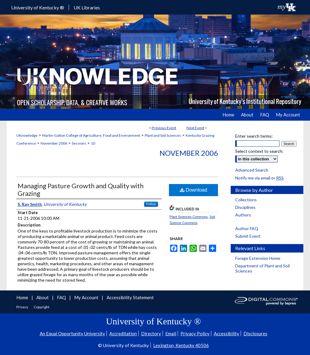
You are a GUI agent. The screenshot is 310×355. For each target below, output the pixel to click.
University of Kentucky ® (37, 7)
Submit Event (248, 236)
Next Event (195, 128)
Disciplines (245, 207)
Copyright (41, 307)
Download (193, 190)
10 (93, 143)
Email (170, 333)
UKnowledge (27, 135)
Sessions (79, 143)
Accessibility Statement (130, 297)
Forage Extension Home (257, 258)
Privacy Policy (194, 333)
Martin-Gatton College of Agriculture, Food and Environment (91, 135)
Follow (151, 204)
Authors (243, 214)
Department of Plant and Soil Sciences (262, 268)
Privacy (22, 307)
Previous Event (164, 128)
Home (22, 297)
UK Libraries (87, 7)
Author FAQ (246, 228)
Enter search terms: (254, 136)
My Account (86, 297)
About (43, 297)
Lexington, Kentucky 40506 (181, 345)
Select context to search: (259, 151)
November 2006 (54, 143)
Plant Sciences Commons (189, 217)
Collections (246, 199)
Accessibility (226, 333)
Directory (151, 333)
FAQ (62, 297)
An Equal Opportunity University (72, 333)
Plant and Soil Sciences (163, 135)
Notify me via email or (259, 177)
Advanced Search (251, 169)
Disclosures (255, 333)
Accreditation (123, 333)
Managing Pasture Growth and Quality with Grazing (80, 189)
